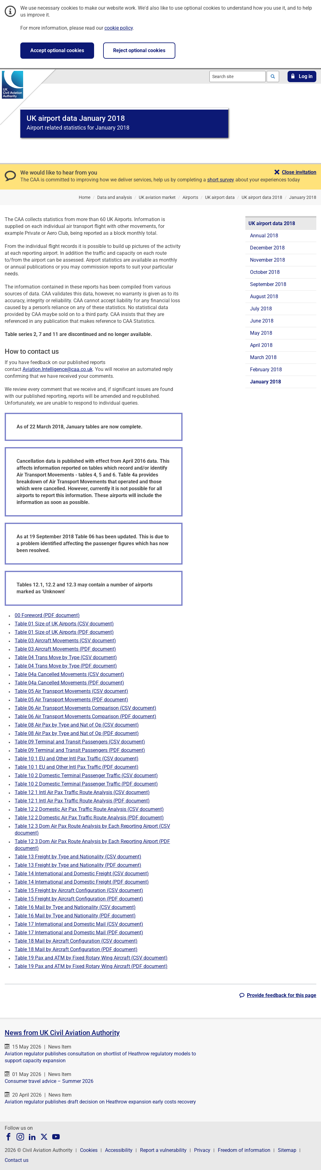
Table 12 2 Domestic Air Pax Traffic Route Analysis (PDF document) (89, 818)
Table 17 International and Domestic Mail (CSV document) (79, 924)
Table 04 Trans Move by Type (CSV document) (66, 657)
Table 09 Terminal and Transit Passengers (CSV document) (80, 742)
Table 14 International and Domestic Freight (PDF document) (82, 882)
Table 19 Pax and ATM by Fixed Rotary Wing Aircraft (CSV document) (91, 958)
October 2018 (265, 272)
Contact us (16, 1160)
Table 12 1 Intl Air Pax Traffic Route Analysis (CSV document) (82, 792)
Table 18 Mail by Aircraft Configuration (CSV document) (76, 941)
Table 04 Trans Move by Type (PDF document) (66, 666)
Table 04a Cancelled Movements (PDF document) (69, 683)
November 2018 (267, 260)
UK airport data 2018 (271, 223)
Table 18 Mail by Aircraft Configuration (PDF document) (76, 949)
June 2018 (261, 321)
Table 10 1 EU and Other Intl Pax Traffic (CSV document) (76, 759)
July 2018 (261, 309)
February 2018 (266, 370)
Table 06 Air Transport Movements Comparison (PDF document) (85, 716)
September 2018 (268, 284)
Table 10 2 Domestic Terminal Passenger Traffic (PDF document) (86, 784)
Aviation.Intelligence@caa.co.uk (58, 369)
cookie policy (118, 28)
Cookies (89, 1150)
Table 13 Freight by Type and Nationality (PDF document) (78, 865)
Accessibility (119, 1150)
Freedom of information (244, 1150)
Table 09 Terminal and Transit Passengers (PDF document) (80, 750)
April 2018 (261, 345)
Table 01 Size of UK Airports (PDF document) (64, 632)
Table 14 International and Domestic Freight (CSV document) (82, 873)
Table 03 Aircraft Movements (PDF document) (65, 649)
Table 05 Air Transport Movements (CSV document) (71, 691)
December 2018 (267, 248)
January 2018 (265, 382)
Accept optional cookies (57, 50)
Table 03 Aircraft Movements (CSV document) (65, 641)
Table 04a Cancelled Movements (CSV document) (69, 674)
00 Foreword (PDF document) (47, 615)
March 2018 (263, 357)
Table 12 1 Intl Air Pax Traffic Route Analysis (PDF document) (82, 801)
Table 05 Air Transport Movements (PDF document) (71, 700)
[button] (302, 76)
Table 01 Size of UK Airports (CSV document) (64, 624)
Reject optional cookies (139, 50)
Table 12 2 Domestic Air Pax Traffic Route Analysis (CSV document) (89, 809)
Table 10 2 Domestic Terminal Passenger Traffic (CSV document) (86, 775)
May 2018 (261, 333)
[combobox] (237, 76)
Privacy (202, 1150)
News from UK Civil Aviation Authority (62, 1033)
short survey (220, 180)
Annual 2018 (264, 236)
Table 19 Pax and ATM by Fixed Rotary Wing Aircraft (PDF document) (91, 966)
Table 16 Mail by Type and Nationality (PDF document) (75, 916)
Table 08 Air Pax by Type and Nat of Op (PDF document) (77, 733)
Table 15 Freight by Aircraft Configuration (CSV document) (79, 890)
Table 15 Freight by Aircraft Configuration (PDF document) (79, 899)
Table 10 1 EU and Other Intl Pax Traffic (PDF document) (76, 767)
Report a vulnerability (163, 1150)
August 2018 (264, 296)
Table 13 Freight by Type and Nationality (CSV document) (78, 857)
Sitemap (287, 1150)
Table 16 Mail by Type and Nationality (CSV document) (75, 907)
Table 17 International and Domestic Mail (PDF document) (79, 933)
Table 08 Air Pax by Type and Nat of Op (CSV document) (77, 725)
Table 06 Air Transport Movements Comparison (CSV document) (85, 708)
